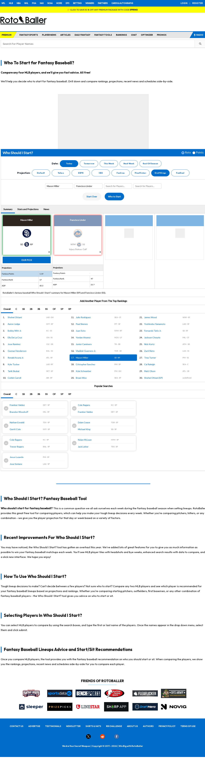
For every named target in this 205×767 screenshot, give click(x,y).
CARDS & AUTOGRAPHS (122, 3)
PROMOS (161, 35)
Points (200, 152)
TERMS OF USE (187, 726)
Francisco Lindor (78, 220)
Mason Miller (26, 220)
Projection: (23, 173)
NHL (26, 3)
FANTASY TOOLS (103, 35)
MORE (59, 3)
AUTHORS (148, 726)
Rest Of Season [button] (150, 163)
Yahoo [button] (61, 173)
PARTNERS (103, 3)
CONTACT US (16, 726)
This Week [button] (109, 163)
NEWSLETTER (73, 726)
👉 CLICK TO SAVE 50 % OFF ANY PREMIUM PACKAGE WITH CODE (102, 9)
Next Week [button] (129, 163)
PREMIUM (6, 35)
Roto (188, 152)
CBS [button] (101, 173)
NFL (3, 3)
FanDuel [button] (180, 173)
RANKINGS (121, 35)
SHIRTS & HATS (93, 726)
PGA (34, 3)
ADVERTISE (34, 726)
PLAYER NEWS (49, 35)
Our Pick (26, 260)
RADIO (198, 35)
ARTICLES (65, 35)
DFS (67, 3)
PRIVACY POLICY (167, 726)
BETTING (77, 3)
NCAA (50, 3)
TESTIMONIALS (53, 726)
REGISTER (197, 3)
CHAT (134, 35)
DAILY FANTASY (82, 35)
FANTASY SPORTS (28, 35)
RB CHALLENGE (114, 726)
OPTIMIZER (147, 35)
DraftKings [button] (160, 173)
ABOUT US (132, 726)
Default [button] (41, 173)
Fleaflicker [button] (140, 173)
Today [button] (69, 163)
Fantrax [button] (121, 173)
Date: (55, 163)
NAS (42, 3)
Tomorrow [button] (89, 163)
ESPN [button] (80, 173)
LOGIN (184, 3)
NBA (19, 3)
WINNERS (89, 3)
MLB (11, 3)
